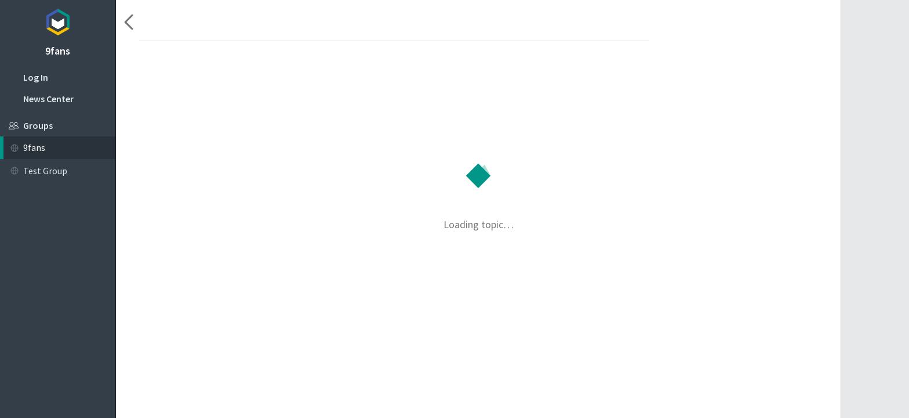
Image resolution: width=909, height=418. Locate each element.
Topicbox (57, 20)
